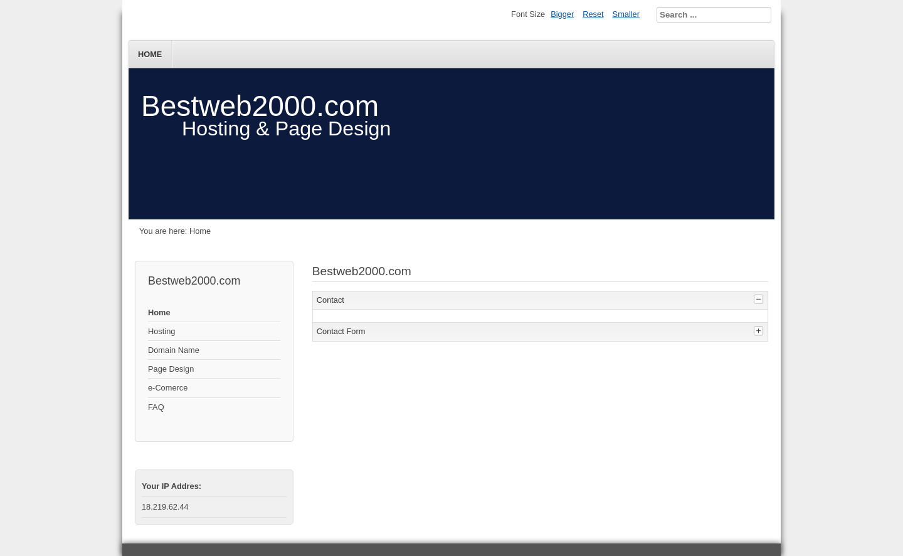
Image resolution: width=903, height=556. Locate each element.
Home (150, 54)
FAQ (156, 407)
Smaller (626, 14)
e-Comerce (167, 387)
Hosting (161, 331)
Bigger (562, 14)
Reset (593, 14)
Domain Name (173, 350)
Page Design (171, 369)
